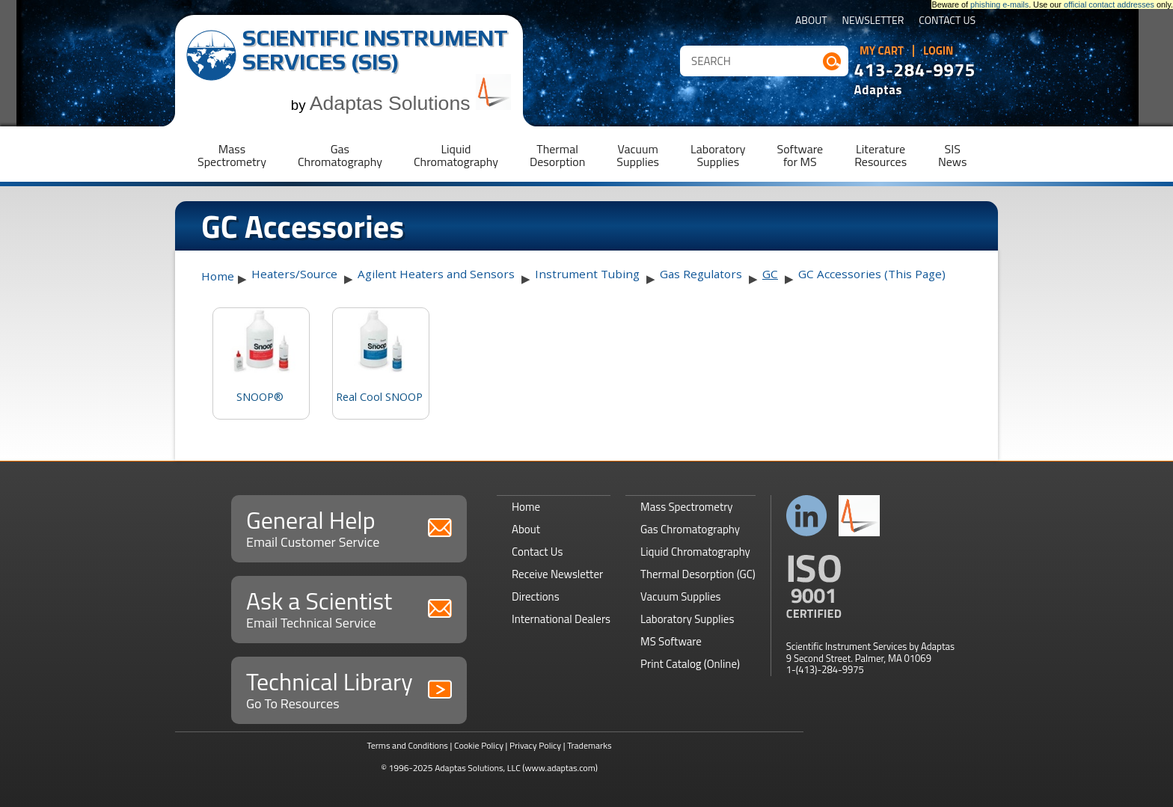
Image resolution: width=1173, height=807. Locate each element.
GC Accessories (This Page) (872, 273)
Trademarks (589, 745)
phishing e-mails (999, 4)
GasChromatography (340, 155)
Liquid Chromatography (695, 551)
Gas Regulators (701, 273)
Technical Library (349, 688)
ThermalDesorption (557, 155)
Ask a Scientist (349, 608)
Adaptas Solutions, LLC (478, 768)
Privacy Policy (535, 745)
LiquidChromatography (456, 155)
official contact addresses (1109, 4)
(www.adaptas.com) (560, 768)
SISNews (952, 155)
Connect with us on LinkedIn (806, 515)
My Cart (882, 51)
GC (770, 273)
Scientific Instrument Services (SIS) (375, 50)
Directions (536, 596)
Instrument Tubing (587, 273)
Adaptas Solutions (411, 103)
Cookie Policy (478, 745)
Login (938, 51)
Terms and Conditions (407, 745)
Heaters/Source (294, 273)
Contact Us (947, 21)
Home (217, 276)
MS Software (671, 641)
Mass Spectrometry (686, 506)
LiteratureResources (880, 155)
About (811, 21)
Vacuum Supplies (680, 596)
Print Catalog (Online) (690, 663)
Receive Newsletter (557, 574)
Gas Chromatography (690, 529)
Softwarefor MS (800, 155)
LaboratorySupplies (717, 155)
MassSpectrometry (231, 155)
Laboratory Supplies (687, 619)
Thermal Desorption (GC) (698, 574)
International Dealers (561, 619)
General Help (349, 527)
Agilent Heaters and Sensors (436, 273)
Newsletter (873, 21)
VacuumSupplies (637, 155)
